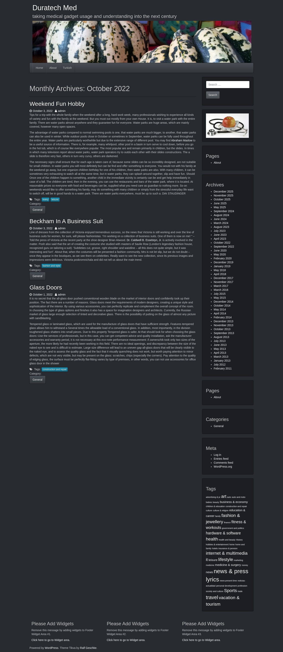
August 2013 (221, 337)
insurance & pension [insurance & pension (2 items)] (228, 548)
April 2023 (220, 238)
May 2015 (220, 297)
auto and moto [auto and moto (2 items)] (238, 497)
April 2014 (220, 313)
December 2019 (223, 262)
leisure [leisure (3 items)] (213, 560)
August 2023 (221, 226)
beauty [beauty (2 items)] (216, 502)
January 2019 (222, 266)
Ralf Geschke (88, 647)
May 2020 (220, 254)
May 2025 (220, 207)
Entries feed (221, 458)
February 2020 (223, 258)
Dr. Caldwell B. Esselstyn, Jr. (144, 240)
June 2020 (220, 250)
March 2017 (221, 285)
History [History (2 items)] (239, 540)
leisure (54, 199)
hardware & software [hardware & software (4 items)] (223, 533)
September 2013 (224, 333)
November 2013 (223, 325)
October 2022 (222, 242)
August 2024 (221, 215)
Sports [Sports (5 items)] (230, 590)
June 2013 (220, 344)
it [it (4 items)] (207, 559)
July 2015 (220, 293)
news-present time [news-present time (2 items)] (228, 580)
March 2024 (221, 223)
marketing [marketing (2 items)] (238, 560)
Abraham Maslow (181, 140)
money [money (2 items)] (245, 565)
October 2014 (222, 305)
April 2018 (220, 274)
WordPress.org (223, 466)
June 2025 (220, 203)
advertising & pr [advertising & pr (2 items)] (213, 497)
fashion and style (51, 265)
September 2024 (224, 211)
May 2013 (220, 348)
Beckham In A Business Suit (66, 221)
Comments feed (223, 462)
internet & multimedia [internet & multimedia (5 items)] (227, 553)
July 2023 (220, 230)
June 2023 (220, 234)
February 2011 (223, 368)
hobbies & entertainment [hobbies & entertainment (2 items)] (217, 544)
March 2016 (221, 289)
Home (39, 67)
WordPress (51, 647)
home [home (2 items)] (232, 544)
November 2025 (223, 195)
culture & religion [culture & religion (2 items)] (220, 510)
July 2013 (220, 341)
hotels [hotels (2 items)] (215, 548)
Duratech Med (54, 8)
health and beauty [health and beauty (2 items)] (227, 540)
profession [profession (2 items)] (242, 586)
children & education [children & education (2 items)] (215, 506)
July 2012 (220, 364)
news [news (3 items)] (209, 572)
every (45, 199)
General (37, 209)
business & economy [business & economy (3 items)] (234, 502)
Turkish (67, 67)
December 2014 (223, 301)
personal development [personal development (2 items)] (226, 586)
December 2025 (223, 191)
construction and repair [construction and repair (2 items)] (236, 506)
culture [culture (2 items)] (209, 510)
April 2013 (220, 352)
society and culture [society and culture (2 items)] (214, 591)
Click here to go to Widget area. (50, 640)
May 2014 (220, 309)
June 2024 (220, 219)
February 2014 (223, 317)
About (53, 67)
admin (60, 110)
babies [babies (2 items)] (209, 502)
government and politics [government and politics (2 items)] (233, 528)
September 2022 (224, 246)
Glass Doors (45, 287)
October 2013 (222, 329)
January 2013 (222, 360)
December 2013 (223, 321)
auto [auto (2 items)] (229, 497)
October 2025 (222, 199)
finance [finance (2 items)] (227, 522)
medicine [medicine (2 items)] (210, 565)
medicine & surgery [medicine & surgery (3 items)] (228, 564)
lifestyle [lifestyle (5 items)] (225, 559)
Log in (217, 454)
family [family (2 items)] (218, 516)
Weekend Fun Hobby (57, 103)
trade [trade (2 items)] (240, 591)
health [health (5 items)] (212, 539)
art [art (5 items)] (223, 496)
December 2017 (223, 278)
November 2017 (223, 282)
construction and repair (55, 369)
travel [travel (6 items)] (212, 597)
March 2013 (221, 356)
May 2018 (220, 270)
